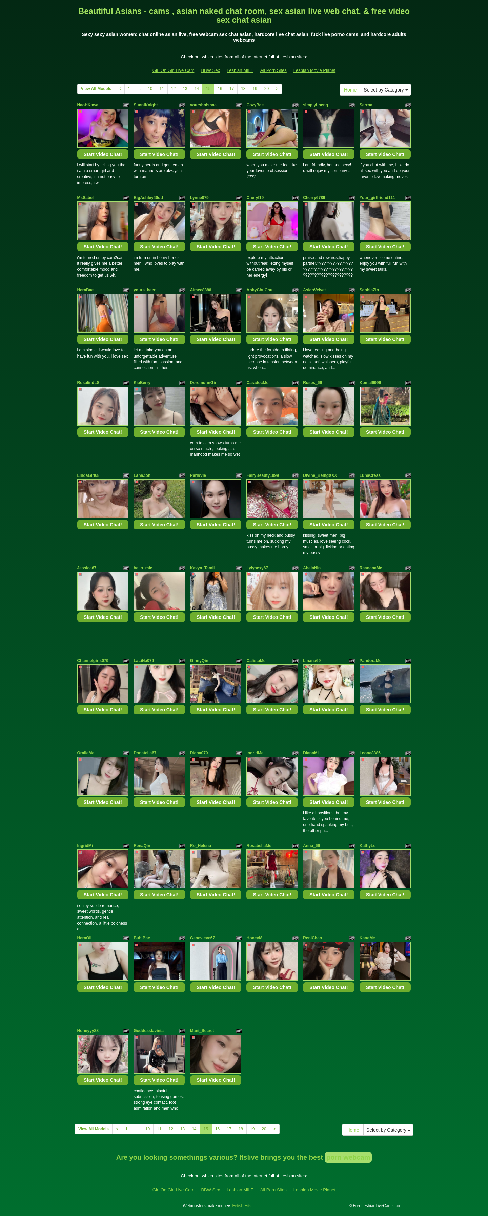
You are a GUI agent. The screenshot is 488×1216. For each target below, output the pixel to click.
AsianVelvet (314, 290)
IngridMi (85, 845)
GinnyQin (199, 660)
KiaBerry (142, 382)
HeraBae (85, 290)
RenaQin (142, 845)
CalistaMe (255, 660)
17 (231, 88)
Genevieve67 (202, 938)
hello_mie (143, 568)
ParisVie (198, 475)
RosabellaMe (258, 845)
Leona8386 (370, 753)
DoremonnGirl (204, 382)
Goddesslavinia (149, 1030)
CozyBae (255, 105)
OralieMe (86, 753)
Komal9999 (370, 382)
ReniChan (312, 938)
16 (220, 88)
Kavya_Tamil (202, 568)
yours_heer (145, 290)
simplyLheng (315, 105)
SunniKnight (146, 105)
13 (185, 88)
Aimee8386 (200, 290)
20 (266, 88)
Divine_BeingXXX (320, 475)
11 (162, 88)
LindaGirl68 (88, 475)
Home (350, 90)
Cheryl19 (255, 197)
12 (173, 88)
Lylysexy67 (257, 568)
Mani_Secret (202, 1030)
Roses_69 (312, 382)
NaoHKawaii (89, 105)
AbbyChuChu (259, 290)
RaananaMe (371, 568)
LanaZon (142, 475)
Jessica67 (87, 568)
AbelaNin (312, 568)
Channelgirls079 (93, 660)
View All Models (96, 88)
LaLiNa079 (144, 660)
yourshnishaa (203, 105)
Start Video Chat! (103, 154)
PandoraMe (371, 660)
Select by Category (386, 90)
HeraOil (84, 938)
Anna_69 (311, 845)
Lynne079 (199, 197)
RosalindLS (88, 382)
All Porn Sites (273, 70)
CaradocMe (257, 382)
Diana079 (199, 753)
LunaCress (370, 475)
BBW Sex (210, 70)
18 (243, 88)
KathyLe (367, 845)
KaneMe (367, 938)
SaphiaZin (369, 290)
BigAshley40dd (148, 197)
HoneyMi (254, 938)
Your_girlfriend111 (377, 197)
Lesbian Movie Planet (314, 70)
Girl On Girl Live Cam (173, 70)
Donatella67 (145, 753)
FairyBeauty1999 (262, 475)
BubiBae (142, 938)
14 (197, 88)
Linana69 (312, 660)
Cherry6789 (314, 197)
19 (254, 88)
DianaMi (311, 753)
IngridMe (254, 753)
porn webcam (348, 1157)
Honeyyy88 (88, 1030)
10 (150, 88)
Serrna (366, 105)
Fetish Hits (241, 1205)
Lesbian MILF (240, 70)
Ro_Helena (200, 845)
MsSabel (85, 197)
